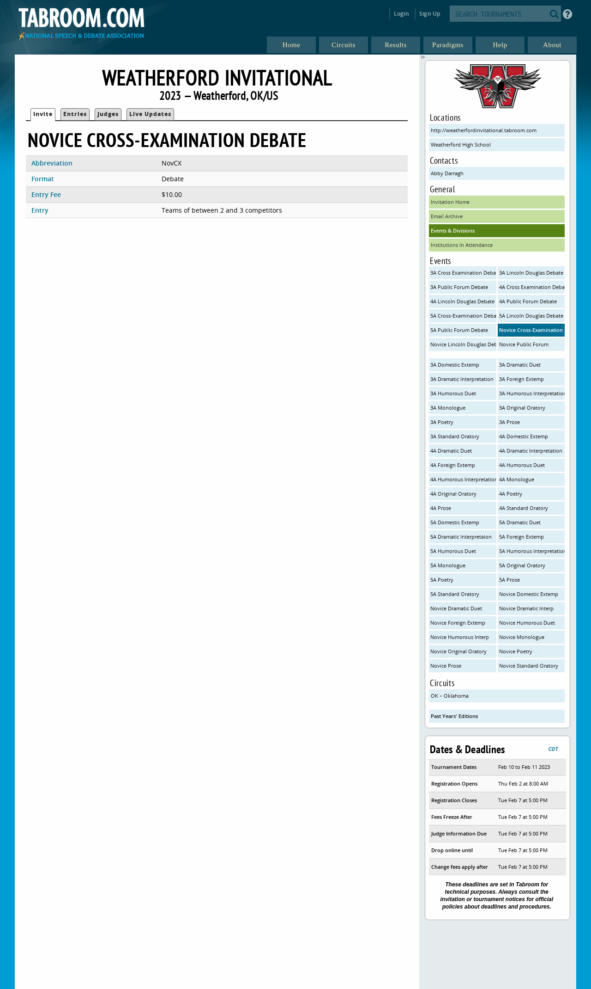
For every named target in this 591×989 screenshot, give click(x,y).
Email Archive (447, 216)
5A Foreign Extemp (521, 536)
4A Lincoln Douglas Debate (462, 301)
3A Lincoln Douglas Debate (531, 272)
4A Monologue (516, 479)
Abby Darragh (447, 173)
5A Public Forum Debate (459, 329)
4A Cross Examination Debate (532, 286)
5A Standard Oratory (454, 593)
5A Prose (509, 579)
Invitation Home (450, 201)
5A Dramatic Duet (520, 522)
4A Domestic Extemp (523, 436)
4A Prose (440, 507)
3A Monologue (447, 407)
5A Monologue (447, 565)
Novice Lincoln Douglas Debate (463, 344)
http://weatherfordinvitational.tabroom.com (484, 130)
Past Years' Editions (454, 716)
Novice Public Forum (524, 344)
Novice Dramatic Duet (456, 608)
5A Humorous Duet (453, 550)
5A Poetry (441, 579)
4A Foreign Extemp (452, 464)
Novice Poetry (515, 651)
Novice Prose (445, 665)
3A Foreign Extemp (521, 378)
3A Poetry (441, 421)
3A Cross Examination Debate (463, 272)
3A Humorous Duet (453, 393)
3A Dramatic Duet (520, 364)
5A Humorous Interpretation (532, 550)
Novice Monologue (521, 636)
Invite (43, 114)
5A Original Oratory (522, 565)
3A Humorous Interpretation (532, 393)
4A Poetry (510, 493)
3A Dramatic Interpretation (462, 378)
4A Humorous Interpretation (463, 479)
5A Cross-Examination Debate (463, 315)
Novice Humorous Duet (527, 622)
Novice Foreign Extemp (457, 622)
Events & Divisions (453, 230)
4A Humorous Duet (522, 464)
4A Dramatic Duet (451, 450)
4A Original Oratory (453, 493)
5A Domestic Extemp (454, 522)
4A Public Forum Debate (528, 301)
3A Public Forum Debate (459, 286)
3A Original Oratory (522, 407)
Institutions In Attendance (462, 244)
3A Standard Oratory (454, 436)
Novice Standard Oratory (528, 665)
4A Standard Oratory (523, 507)
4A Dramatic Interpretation (530, 450)
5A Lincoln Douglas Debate (531, 315)
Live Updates (150, 114)
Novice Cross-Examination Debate (532, 329)
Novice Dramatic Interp (526, 608)
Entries (75, 114)
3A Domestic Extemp (454, 364)
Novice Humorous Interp (459, 636)
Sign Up (429, 14)
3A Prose (509, 421)
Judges (108, 114)
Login (401, 14)
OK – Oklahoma (450, 695)
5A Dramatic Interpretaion (461, 536)
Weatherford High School (461, 144)
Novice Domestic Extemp (528, 593)
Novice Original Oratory (458, 651)
